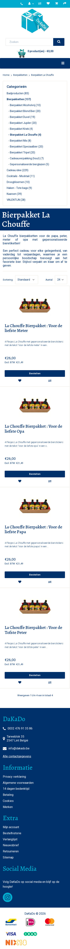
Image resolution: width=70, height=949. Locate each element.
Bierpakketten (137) (19, 99)
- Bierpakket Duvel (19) (21, 117)
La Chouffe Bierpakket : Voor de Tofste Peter (33, 630)
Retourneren (11, 851)
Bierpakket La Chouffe (42, 75)
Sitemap (8, 857)
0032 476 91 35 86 (20, 728)
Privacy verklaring (14, 776)
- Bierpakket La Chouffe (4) (24, 134)
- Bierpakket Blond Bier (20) (24, 111)
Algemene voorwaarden (18, 783)
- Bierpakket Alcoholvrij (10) (24, 105)
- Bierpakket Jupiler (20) (22, 122)
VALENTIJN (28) (16, 199)
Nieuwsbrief (11, 845)
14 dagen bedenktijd (16, 788)
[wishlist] (20, 381)
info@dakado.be (18, 748)
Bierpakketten (20, 75)
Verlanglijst (10, 839)
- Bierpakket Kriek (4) (20, 128)
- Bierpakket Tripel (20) (21, 152)
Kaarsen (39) (14, 193)
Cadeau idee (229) (17, 170)
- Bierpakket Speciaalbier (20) (25, 146)
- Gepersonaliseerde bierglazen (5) (28, 164)
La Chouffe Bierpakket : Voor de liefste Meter (33, 328)
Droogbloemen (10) (18, 182)
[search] (58, 42)
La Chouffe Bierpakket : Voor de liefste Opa (33, 429)
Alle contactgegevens (17, 756)
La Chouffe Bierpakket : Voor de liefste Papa (33, 529)
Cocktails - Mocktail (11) (21, 176)
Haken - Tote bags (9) (19, 187)
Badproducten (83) (18, 93)
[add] (35, 373)
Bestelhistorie (12, 833)
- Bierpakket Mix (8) (19, 140)
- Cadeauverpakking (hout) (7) (25, 158)
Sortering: (8, 279)
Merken (8, 807)
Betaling (8, 795)
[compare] (50, 381)
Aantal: (49, 279)
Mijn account (11, 827)
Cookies (8, 801)
